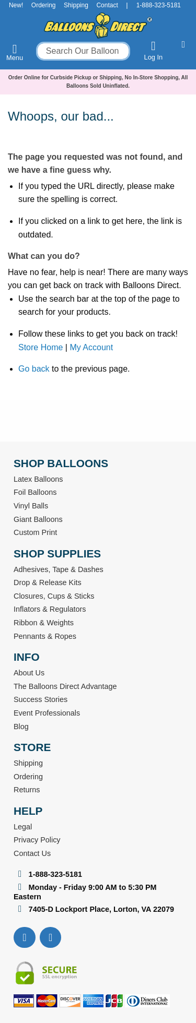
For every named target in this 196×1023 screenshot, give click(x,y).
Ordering (43, 5)
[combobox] (83, 51)
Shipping (76, 5)
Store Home (40, 347)
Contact (107, 5)
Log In (153, 50)
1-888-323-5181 (158, 5)
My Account (91, 347)
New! (16, 5)
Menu (15, 52)
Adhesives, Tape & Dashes (58, 569)
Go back (34, 368)
